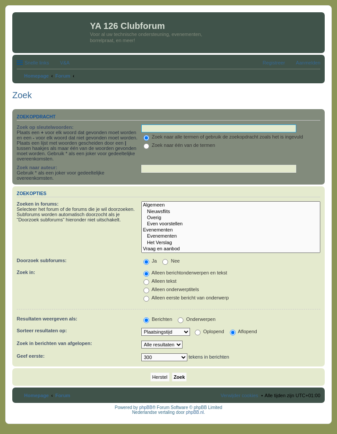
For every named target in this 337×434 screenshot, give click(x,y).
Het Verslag (230, 243)
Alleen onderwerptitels (171, 289)
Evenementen (230, 230)
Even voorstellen (230, 224)
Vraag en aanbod (230, 249)
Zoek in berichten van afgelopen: (54, 343)
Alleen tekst (159, 281)
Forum (62, 395)
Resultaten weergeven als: (47, 318)
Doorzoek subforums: (42, 260)
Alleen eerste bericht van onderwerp (186, 297)
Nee (170, 260)
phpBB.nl (195, 412)
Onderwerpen (196, 319)
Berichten (157, 319)
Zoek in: (26, 272)
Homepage (36, 395)
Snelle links (37, 62)
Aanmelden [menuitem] (308, 62)
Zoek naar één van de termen (179, 145)
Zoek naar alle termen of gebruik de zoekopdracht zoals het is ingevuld (223, 136)
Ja (150, 260)
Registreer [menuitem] (274, 62)
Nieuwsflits (230, 212)
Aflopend (243, 331)
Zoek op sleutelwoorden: (45, 127)
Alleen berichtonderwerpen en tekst (185, 272)
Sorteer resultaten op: (42, 330)
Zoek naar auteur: (37, 167)
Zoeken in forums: (37, 203)
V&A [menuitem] (65, 62)
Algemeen (230, 205)
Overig (230, 218)
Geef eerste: (31, 356)
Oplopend (209, 331)
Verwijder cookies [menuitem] (239, 395)
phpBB (145, 407)
